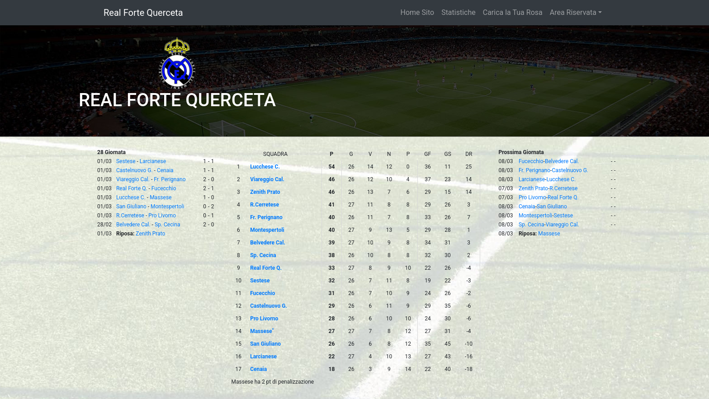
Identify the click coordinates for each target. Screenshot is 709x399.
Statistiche (458, 12)
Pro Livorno (162, 215)
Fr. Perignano (169, 179)
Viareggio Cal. (133, 179)
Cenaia (165, 170)
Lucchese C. (131, 197)
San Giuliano (131, 206)
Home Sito (418, 12)
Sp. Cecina (167, 224)
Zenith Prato (150, 233)
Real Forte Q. (131, 188)
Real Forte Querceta (143, 12)
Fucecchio (163, 188)
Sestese (126, 161)
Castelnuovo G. (134, 170)
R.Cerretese (130, 215)
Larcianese (153, 161)
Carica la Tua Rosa (513, 12)
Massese (160, 197)
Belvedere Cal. (133, 224)
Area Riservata (573, 12)
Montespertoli (167, 206)
